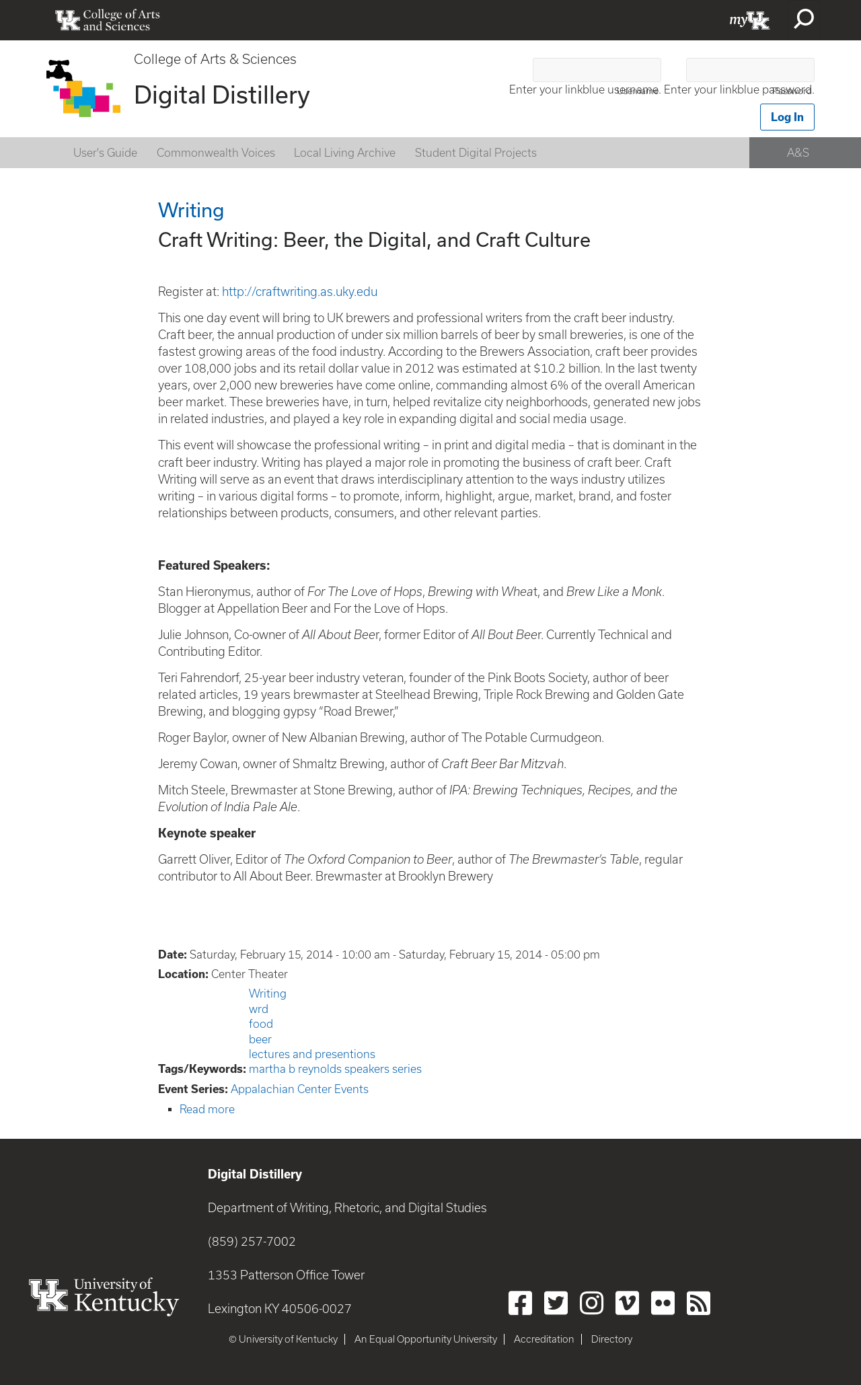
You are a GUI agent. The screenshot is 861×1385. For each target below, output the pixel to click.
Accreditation (544, 1339)
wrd (258, 1009)
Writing (268, 993)
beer (260, 1039)
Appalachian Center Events (300, 1089)
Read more (207, 1109)
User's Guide (105, 153)
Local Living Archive (345, 153)
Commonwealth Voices (216, 153)
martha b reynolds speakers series (335, 1069)
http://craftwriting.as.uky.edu (299, 291)
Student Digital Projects (476, 153)
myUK (750, 20)
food (261, 1024)
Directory (611, 1339)
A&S (798, 153)
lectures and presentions (312, 1054)
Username (638, 91)
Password (792, 91)
